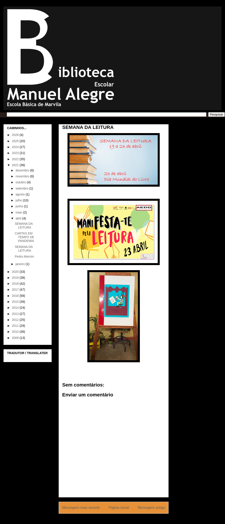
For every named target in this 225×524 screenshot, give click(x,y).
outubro (21, 182)
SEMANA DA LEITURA (24, 225)
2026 (16, 135)
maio (19, 212)
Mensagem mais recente (81, 507)
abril (18, 218)
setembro (22, 188)
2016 (16, 295)
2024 (16, 147)
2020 (16, 271)
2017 (16, 289)
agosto (20, 194)
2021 (16, 165)
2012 (16, 319)
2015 (16, 301)
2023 (16, 153)
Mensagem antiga (151, 507)
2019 (16, 277)
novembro (22, 176)
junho (19, 206)
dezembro (22, 170)
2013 (16, 314)
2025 (16, 141)
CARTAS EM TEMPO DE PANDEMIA (24, 237)
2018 (16, 283)
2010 (16, 331)
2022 (16, 159)
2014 (16, 307)
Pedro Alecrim (24, 256)
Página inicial (119, 507)
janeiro (20, 264)
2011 (16, 325)
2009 (16, 338)
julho (19, 200)
